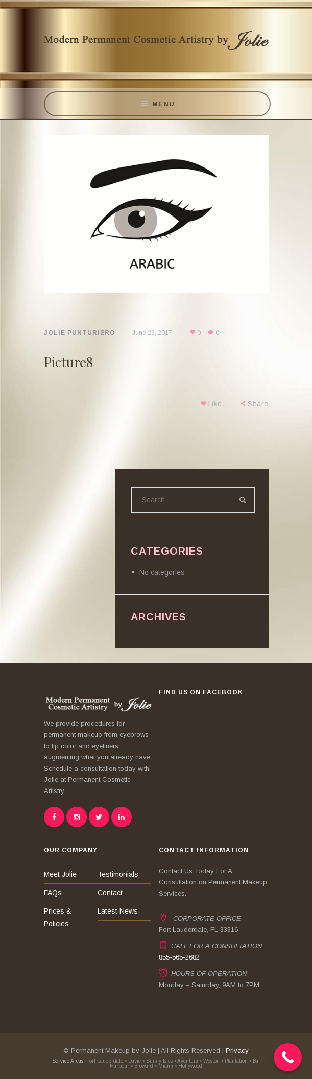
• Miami (164, 1066)
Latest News (118, 911)
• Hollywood (188, 1066)
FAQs (53, 893)
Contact (110, 893)
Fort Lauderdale (104, 1061)
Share (258, 404)
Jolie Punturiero (79, 333)
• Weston (210, 1061)
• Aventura (186, 1061)
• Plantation (234, 1061)
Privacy (237, 1050)
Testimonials (118, 874)
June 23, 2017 (152, 333)
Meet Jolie (60, 874)
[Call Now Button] (288, 1057)
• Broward (142, 1066)
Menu (157, 103)
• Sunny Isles (157, 1061)
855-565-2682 (179, 957)
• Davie (133, 1061)
